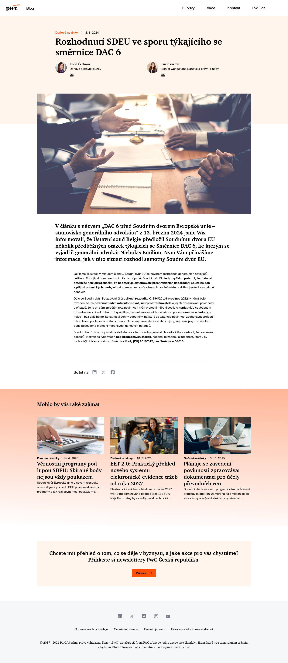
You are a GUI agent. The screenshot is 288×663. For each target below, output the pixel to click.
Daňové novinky (66, 32)
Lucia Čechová (80, 64)
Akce (211, 8)
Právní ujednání (154, 629)
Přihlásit (142, 573)
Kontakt (233, 8)
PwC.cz (258, 8)
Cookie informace (126, 629)
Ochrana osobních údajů (91, 629)
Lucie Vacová (170, 64)
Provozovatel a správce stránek (192, 629)
